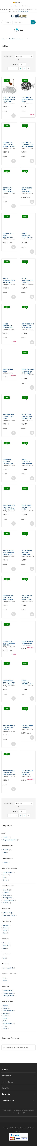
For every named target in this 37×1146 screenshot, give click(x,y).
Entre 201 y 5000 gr (10, 915)
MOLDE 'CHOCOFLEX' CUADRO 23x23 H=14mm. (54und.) (8, 326)
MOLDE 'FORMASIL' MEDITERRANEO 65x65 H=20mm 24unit (27, 682)
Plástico (6, 1005)
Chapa (6, 1018)
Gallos (6, 930)
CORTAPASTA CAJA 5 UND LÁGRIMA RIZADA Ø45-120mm (8, 190)
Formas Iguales (9, 993)
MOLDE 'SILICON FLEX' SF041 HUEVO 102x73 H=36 (27, 598)
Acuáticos (7, 925)
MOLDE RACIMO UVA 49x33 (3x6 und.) (8, 416)
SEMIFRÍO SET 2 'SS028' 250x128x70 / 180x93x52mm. (8, 235)
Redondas (7, 850)
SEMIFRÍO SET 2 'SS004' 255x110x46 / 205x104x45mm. (27, 190)
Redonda (7, 945)
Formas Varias (8, 990)
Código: (5, 103)
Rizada (6, 980)
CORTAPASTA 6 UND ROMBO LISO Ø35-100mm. (9, 643)
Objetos (7, 903)
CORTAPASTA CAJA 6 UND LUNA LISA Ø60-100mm (27, 144)
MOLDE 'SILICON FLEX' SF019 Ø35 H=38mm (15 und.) (8, 552)
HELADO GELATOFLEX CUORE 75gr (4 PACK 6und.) (26, 235)
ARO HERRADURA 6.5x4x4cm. (27, 726)
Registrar (17, 6)
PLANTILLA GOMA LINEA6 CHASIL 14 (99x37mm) (9, 99)
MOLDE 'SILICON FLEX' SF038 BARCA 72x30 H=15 (27, 552)
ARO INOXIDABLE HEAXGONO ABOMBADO (27, 772)
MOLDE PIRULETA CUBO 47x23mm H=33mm (9, 727)
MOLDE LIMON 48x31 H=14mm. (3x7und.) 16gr (27, 416)
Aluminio (6, 1013)
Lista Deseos (26, 6)
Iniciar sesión (10, 6)
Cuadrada (7, 943)
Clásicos (7, 862)
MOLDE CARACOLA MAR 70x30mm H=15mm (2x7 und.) (28, 371)
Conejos (6, 928)
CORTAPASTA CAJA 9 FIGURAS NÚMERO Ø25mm (9, 144)
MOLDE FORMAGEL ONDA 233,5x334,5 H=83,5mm (9, 280)
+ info (32, 115)
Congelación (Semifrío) (11, 840)
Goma (6, 880)
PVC (5, 877)
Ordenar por (8, 56)
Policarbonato (9, 872)
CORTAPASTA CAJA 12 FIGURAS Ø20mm (27, 99)
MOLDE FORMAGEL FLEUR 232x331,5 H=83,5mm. (27, 280)
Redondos (7, 890)
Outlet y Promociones (16, 39)
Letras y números (9, 995)
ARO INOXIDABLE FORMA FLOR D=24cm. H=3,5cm (9, 772)
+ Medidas (12, 376)
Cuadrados (7, 895)
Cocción (7, 837)
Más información (23, 11)
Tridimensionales (9, 900)
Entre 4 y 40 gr (8, 913)
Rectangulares (8, 898)
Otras (5, 852)
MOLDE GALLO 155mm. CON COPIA (26, 507)
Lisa (5, 958)
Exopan (6, 1008)
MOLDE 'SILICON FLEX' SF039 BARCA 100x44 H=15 (8, 598)
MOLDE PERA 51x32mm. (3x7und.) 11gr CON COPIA (8, 462)
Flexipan (6, 1021)
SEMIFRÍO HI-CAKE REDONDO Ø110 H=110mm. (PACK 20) (28, 326)
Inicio (3, 39)
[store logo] (18, 16)
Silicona (6, 875)
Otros (5, 933)
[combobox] (23, 22)
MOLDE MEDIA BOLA (8, 370)
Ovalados (7, 892)
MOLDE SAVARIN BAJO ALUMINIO (27, 642)
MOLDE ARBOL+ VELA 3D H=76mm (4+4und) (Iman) (9, 682)
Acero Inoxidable (9, 968)
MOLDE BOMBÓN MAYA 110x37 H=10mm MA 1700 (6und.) (9, 507)
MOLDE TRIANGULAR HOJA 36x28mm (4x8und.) (27, 462)
